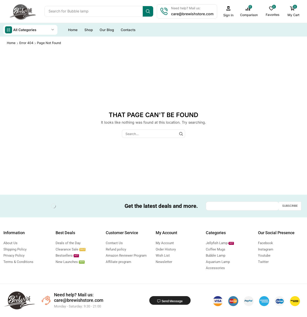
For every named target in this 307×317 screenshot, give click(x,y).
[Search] (148, 11)
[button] (229, 11)
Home (11, 42)
